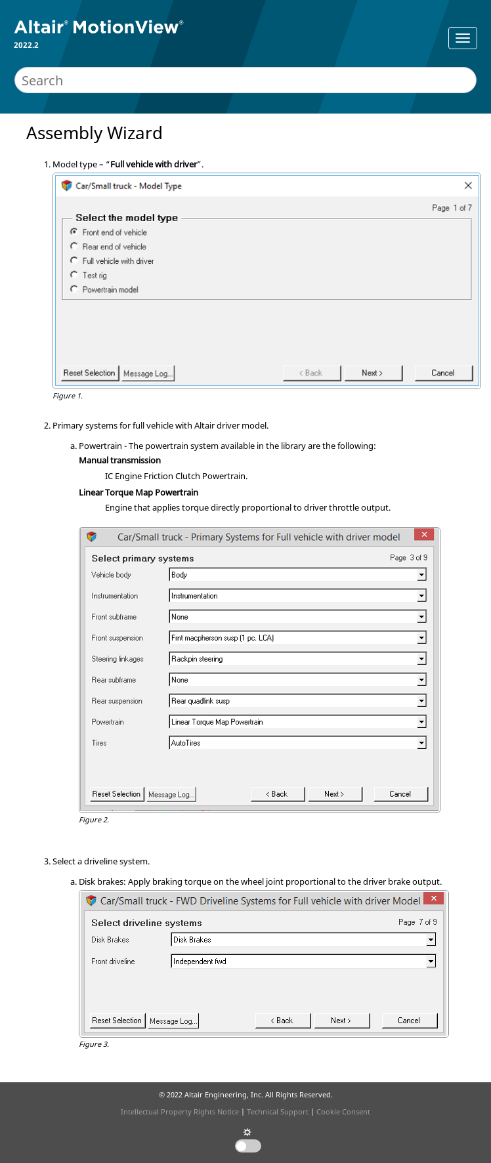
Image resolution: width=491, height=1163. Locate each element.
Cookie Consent (343, 1111)
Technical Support (278, 1111)
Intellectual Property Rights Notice (180, 1111)
